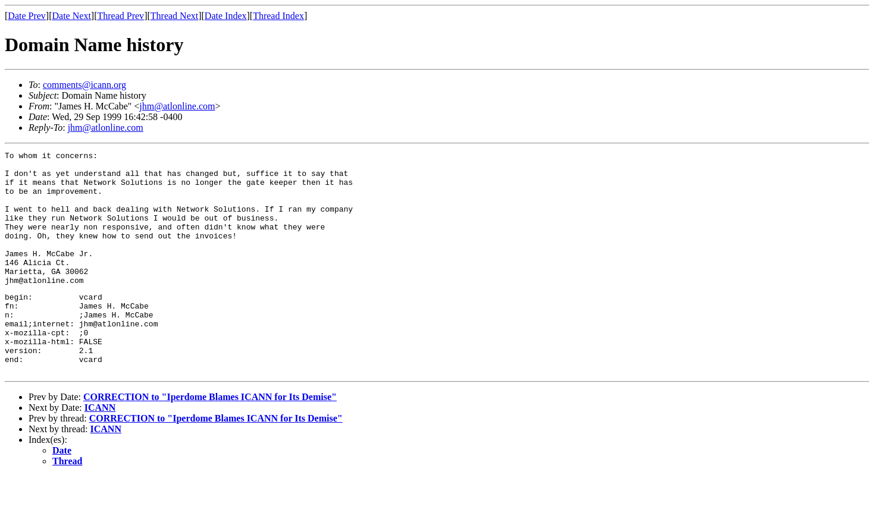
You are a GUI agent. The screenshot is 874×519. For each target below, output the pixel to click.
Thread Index (278, 16)
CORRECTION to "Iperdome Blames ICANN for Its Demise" (210, 440)
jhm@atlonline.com (177, 106)
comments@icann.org (84, 85)
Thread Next (174, 16)
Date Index (226, 16)
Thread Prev (120, 16)
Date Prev (27, 16)
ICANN (99, 450)
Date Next (71, 16)
